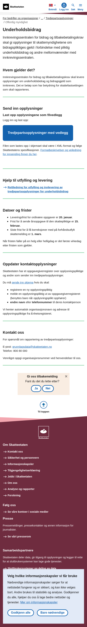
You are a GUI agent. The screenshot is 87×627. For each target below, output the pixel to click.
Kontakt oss (15, 451)
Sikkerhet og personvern (23, 457)
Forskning (14, 495)
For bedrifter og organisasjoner (20, 18)
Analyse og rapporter (21, 489)
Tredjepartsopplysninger (59, 18)
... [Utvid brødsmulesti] (42, 18)
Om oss (12, 482)
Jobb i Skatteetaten (20, 476)
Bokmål (53, 6)
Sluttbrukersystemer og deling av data (32, 568)
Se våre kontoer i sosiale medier (28, 511)
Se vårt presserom (19, 536)
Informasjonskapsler (21, 464)
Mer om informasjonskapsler (39, 602)
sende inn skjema (22, 282)
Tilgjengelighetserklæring (24, 470)
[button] (38, 133)
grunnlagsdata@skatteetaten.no (32, 346)
